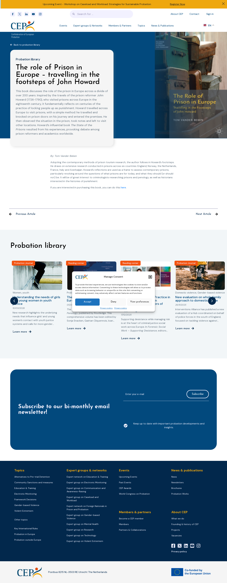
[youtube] (34, 14)
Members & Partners (120, 25)
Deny (113, 302)
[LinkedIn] (187, 546)
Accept (87, 302)
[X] (181, 546)
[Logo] (23, 26)
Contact (194, 14)
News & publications (187, 470)
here (123, 187)
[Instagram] (200, 546)
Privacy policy (106, 308)
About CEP (177, 14)
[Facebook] (13, 14)
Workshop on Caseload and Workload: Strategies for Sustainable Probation (107, 4)
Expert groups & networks (87, 470)
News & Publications (162, 25)
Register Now (177, 4)
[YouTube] (193, 546)
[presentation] (147, 409)
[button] (150, 276)
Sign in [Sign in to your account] (210, 14)
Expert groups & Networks (87, 25)
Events (63, 25)
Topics (141, 25)
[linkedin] (27, 14)
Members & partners (135, 512)
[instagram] (41, 14)
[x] (20, 14)
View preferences (139, 302)
